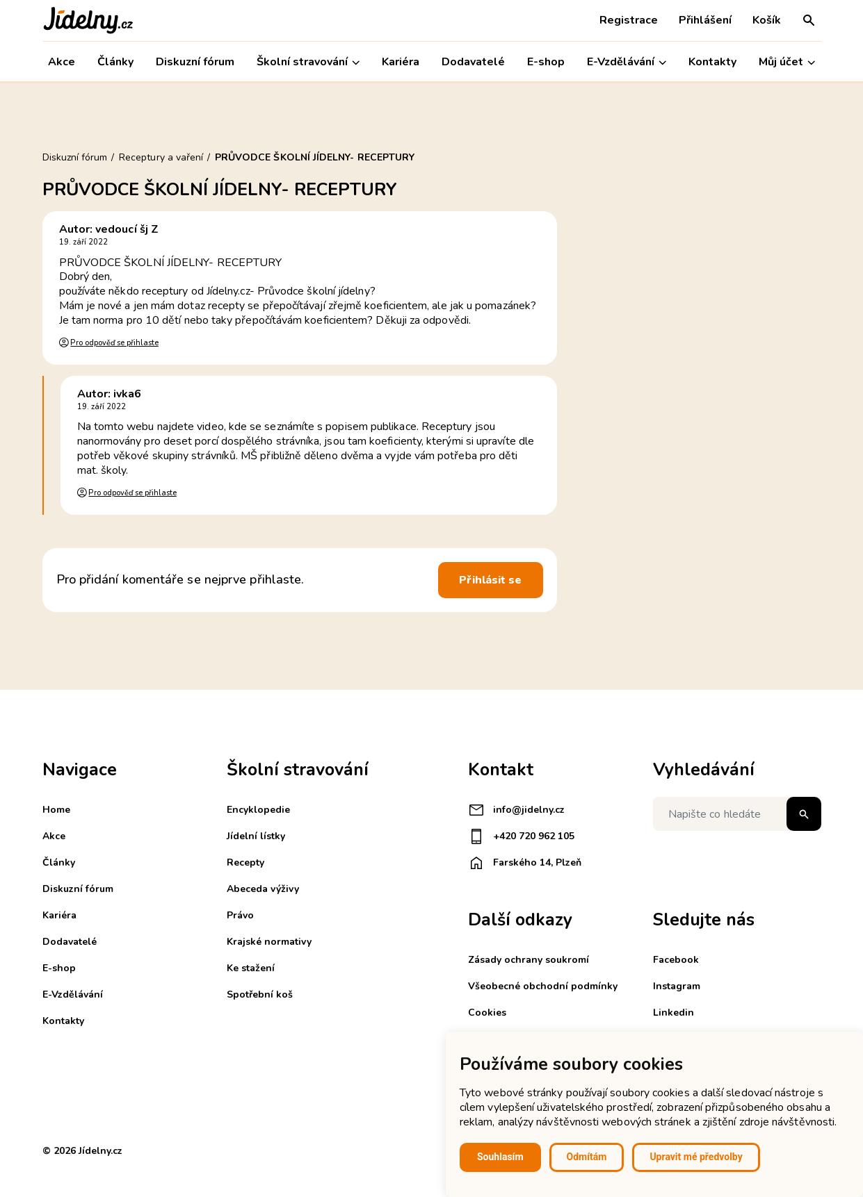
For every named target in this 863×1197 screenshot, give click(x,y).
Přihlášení (705, 20)
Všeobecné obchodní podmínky (543, 986)
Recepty (245, 862)
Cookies (487, 1012)
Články (115, 61)
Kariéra (400, 61)
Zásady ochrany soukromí (528, 959)
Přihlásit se (490, 580)
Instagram (676, 986)
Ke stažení (251, 968)
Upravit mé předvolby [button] (696, 1156)
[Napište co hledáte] (737, 814)
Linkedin (673, 1012)
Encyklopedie (258, 809)
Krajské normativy (269, 941)
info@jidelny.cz (516, 810)
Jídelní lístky (256, 836)
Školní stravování (308, 62)
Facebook (676, 959)
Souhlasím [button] (500, 1156)
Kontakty (712, 61)
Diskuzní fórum (195, 61)
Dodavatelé (473, 61)
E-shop (546, 61)
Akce (61, 61)
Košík (766, 20)
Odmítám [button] (587, 1156)
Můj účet (787, 62)
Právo (240, 915)
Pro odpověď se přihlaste (114, 343)
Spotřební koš (260, 994)
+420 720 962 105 (521, 836)
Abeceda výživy (263, 888)
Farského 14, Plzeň (524, 863)
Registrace (628, 20)
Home (56, 809)
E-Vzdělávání (626, 62)
